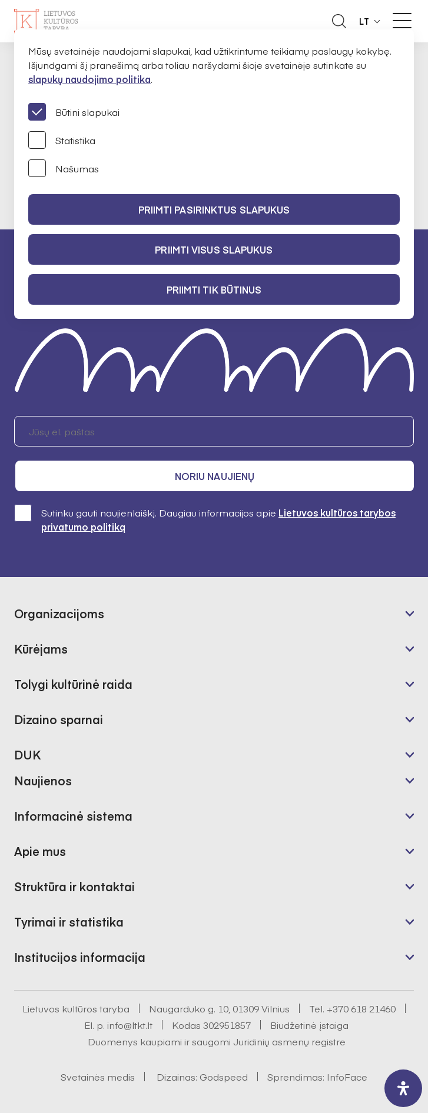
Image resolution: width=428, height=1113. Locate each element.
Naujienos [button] (43, 780)
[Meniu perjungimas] (402, 20)
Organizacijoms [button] (59, 613)
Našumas (63, 168)
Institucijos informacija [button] (79, 957)
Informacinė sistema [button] (73, 816)
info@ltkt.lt (129, 1024)
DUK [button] (27, 754)
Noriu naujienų (214, 475)
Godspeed (224, 1076)
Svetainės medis (98, 1076)
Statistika (61, 140)
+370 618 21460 (361, 1008)
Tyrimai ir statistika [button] (69, 921)
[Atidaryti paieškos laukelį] (339, 21)
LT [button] (364, 21)
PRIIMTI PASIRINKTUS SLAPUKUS (214, 209)
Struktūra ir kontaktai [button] (74, 886)
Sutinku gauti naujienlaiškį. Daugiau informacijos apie (205, 519)
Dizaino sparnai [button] (58, 719)
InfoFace (347, 1076)
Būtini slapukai (74, 112)
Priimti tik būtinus (214, 289)
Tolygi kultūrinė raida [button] (73, 684)
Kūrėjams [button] (41, 649)
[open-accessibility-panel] (403, 1088)
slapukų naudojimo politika (89, 78)
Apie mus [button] (40, 851)
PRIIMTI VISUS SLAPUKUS (214, 249)
